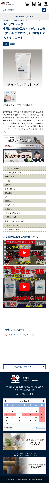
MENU (25, 16)
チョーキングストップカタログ (21, 335)
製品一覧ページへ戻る (24, 367)
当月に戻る (40, 428)
